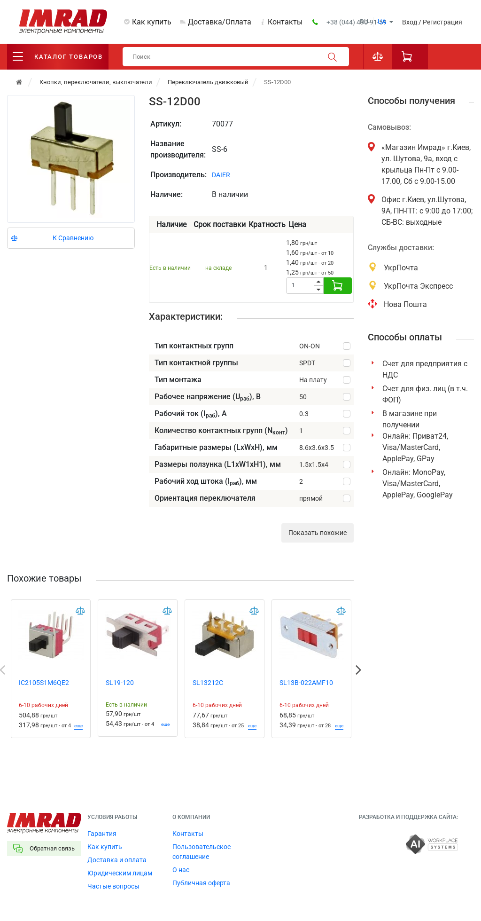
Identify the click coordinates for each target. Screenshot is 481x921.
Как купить (151, 21)
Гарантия (101, 833)
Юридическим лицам (119, 873)
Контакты (285, 21)
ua (382, 21)
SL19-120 (120, 682)
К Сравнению (73, 238)
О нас (180, 870)
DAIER (221, 175)
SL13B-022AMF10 (306, 682)
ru (364, 21)
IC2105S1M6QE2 (44, 682)
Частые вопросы (113, 886)
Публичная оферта (201, 883)
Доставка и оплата (117, 860)
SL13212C (208, 682)
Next (358, 670)
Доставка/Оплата (219, 21)
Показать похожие (317, 532)
